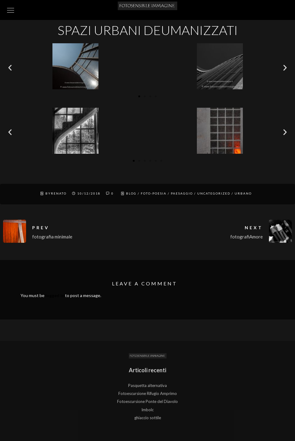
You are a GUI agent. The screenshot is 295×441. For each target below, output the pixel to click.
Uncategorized (213, 193)
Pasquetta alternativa (147, 385)
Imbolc (147, 409)
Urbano (243, 193)
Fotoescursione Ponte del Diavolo (147, 401)
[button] (10, 68)
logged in (54, 295)
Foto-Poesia (154, 193)
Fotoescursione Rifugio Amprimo (147, 393)
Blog (131, 193)
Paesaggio (182, 193)
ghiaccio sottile (147, 417)
